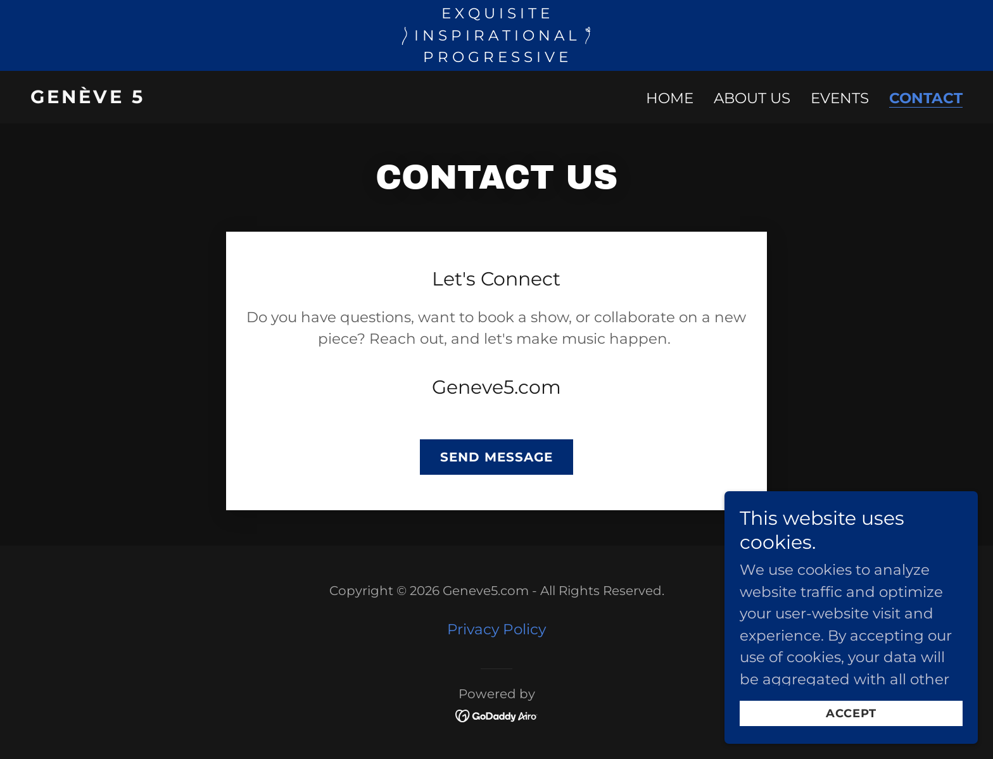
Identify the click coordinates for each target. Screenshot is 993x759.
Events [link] (840, 98)
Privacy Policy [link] (496, 629)
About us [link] (752, 98)
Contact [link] (926, 99)
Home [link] (669, 98)
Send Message (496, 457)
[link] (258, 98)
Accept (851, 713)
